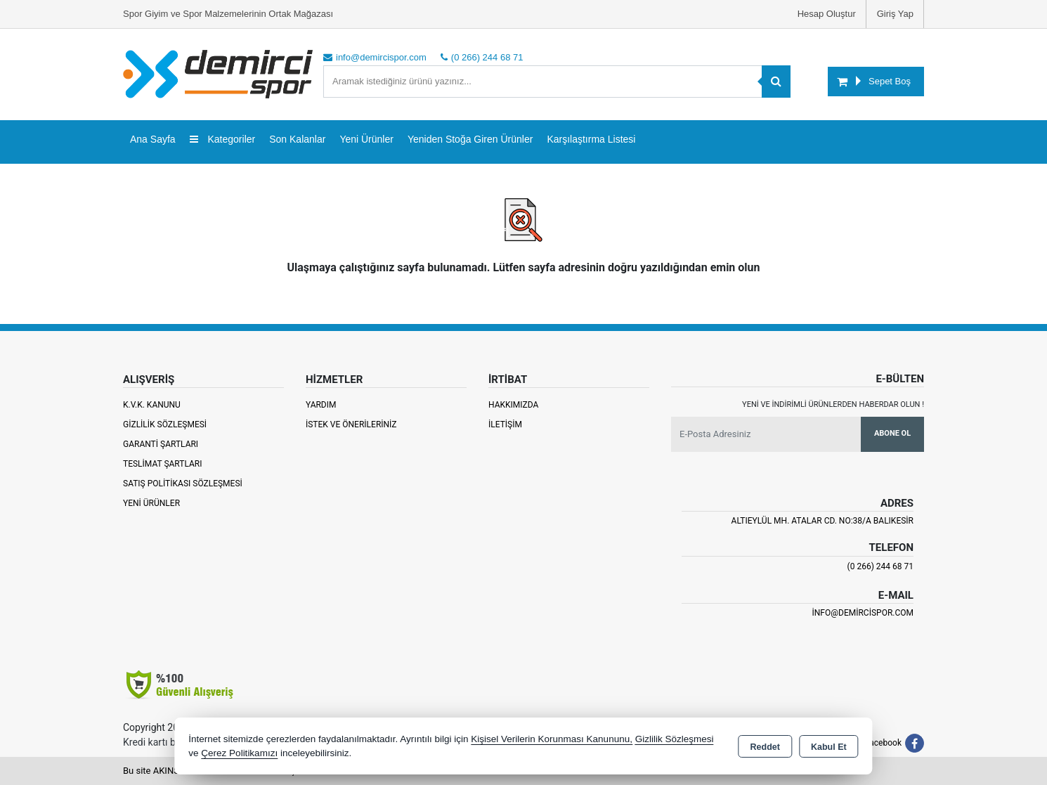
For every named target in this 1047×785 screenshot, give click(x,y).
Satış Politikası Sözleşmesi (182, 483)
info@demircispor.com (862, 613)
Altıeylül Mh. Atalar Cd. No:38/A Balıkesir (822, 521)
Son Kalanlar (297, 139)
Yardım (321, 405)
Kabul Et (829, 747)
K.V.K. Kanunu (152, 405)
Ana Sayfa (153, 139)
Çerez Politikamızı (239, 753)
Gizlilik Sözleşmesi (165, 424)
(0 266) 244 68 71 (880, 566)
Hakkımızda (513, 405)
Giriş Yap (895, 13)
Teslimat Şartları (162, 464)
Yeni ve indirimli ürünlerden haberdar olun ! (833, 404)
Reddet (765, 747)
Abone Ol (892, 433)
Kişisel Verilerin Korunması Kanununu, (551, 739)
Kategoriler (223, 139)
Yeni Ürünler (151, 503)
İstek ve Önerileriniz (351, 424)
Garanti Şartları (160, 444)
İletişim (505, 424)
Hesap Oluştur (827, 13)
